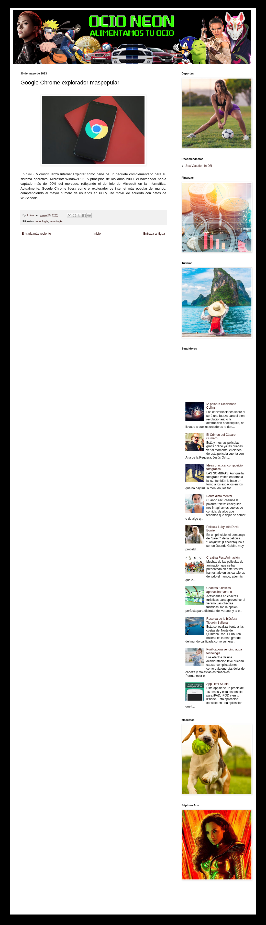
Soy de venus (61, 250)
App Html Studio (217, 684)
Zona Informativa (30, 245)
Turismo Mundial (85, 254)
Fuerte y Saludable (80, 250)
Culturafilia (154, 254)
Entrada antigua (154, 233)
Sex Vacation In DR (198, 166)
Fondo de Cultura (127, 245)
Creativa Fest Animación (223, 557)
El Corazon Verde (137, 254)
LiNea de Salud (65, 245)
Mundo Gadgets (129, 250)
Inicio (97, 233)
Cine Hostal (112, 250)
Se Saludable (103, 254)
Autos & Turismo (148, 250)
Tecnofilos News (43, 250)
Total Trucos (98, 250)
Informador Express (85, 245)
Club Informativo (106, 245)
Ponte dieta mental (219, 496)
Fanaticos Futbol (29, 254)
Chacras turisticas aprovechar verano (219, 589)
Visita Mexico (119, 254)
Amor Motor (27, 258)
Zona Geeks (144, 245)
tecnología (56, 221)
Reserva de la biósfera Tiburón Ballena (221, 620)
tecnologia (42, 221)
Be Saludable (48, 245)
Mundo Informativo (64, 254)
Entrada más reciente (36, 233)
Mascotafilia (47, 254)
